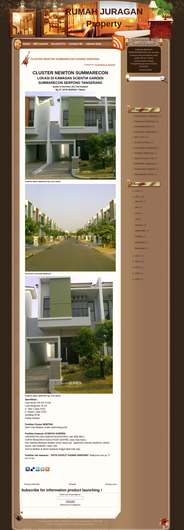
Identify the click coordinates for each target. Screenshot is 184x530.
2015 (137, 273)
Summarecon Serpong (145, 116)
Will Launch (40, 43)
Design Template (54, 524)
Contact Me (76, 43)
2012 (137, 256)
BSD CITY (139, 137)
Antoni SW (97, 521)
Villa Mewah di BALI (144, 174)
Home (26, 43)
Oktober (139, 236)
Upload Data (93, 43)
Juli (136, 219)
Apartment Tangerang (145, 132)
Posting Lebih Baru (32, 484)
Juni (137, 213)
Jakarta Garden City (144, 158)
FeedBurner (76, 505)
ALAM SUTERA (142, 142)
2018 (137, 279)
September (140, 230)
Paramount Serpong (144, 121)
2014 (137, 267)
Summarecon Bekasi (144, 169)
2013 (137, 261)
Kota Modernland (143, 126)
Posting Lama (111, 484)
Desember (140, 248)
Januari (138, 201)
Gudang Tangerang (144, 153)
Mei (136, 207)
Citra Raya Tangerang (145, 148)
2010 (137, 191)
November (140, 242)
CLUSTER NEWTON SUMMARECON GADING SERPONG (65, 59)
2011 (137, 197)
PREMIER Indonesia (144, 163)
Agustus (139, 225)
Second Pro (58, 43)
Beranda (72, 484)
